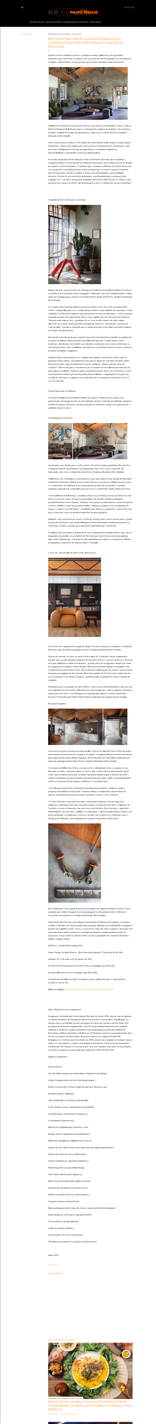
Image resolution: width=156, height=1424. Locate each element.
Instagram (95, 22)
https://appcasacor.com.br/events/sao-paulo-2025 (89, 989)
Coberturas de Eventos (75, 22)
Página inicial (37, 22)
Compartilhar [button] (26, 34)
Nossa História (54, 22)
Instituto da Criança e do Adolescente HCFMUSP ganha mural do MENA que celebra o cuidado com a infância (90, 1405)
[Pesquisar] (129, 7)
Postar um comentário (68, 1414)
